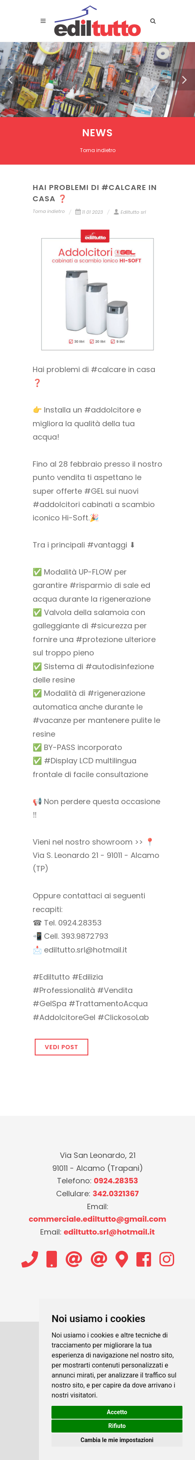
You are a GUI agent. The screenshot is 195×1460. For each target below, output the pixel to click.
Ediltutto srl (129, 212)
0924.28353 (116, 1180)
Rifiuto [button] (117, 1425)
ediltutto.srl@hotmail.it (109, 1232)
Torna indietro (97, 150)
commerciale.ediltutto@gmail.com (98, 1219)
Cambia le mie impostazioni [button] (116, 1440)
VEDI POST (61, 1047)
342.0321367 (115, 1193)
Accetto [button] (117, 1412)
